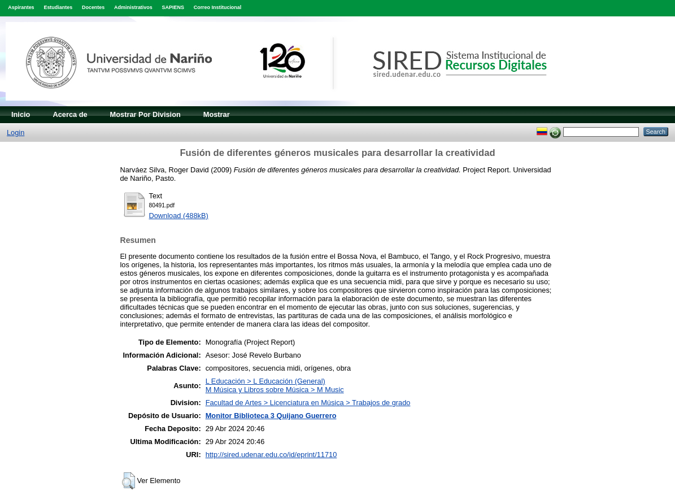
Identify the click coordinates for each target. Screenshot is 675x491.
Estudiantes (57, 7)
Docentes (93, 7)
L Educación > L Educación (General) (265, 381)
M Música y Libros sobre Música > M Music (275, 389)
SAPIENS (173, 7)
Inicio (20, 114)
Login (15, 132)
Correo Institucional (218, 7)
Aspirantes (21, 7)
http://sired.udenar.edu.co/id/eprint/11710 (271, 454)
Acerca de (70, 114)
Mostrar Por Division (145, 114)
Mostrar (216, 114)
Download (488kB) (178, 215)
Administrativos (133, 7)
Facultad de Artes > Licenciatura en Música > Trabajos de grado (308, 402)
